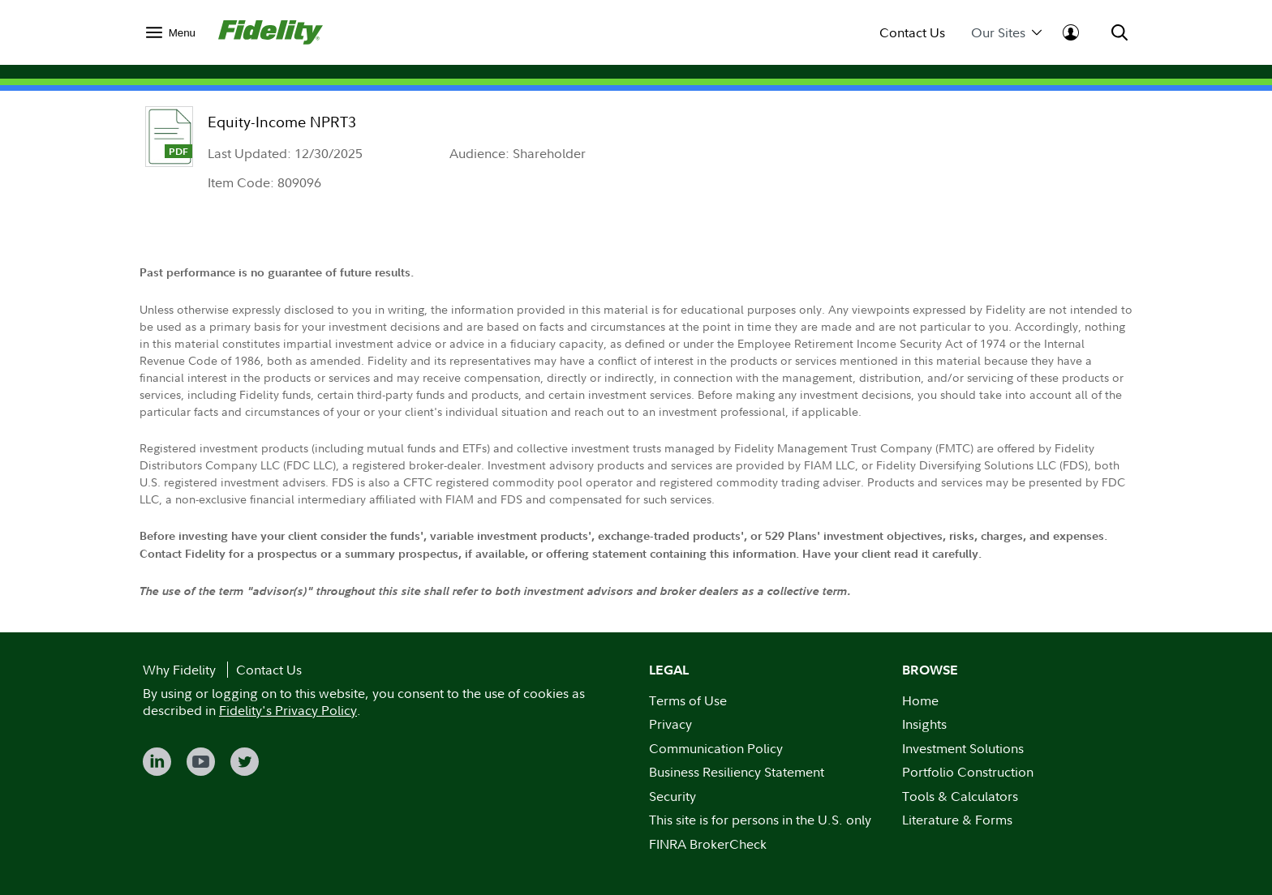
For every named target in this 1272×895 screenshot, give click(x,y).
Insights (924, 724)
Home (920, 700)
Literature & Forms (957, 820)
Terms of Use (688, 700)
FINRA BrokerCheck (708, 844)
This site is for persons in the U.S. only (760, 820)
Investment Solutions (963, 748)
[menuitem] (170, 32)
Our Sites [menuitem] (1006, 32)
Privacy (670, 724)
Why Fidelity (179, 670)
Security (672, 796)
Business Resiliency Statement (736, 772)
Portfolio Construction (968, 772)
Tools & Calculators (960, 796)
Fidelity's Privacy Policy (288, 710)
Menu (182, 33)
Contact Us (912, 32)
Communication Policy (716, 748)
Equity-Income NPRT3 (282, 122)
